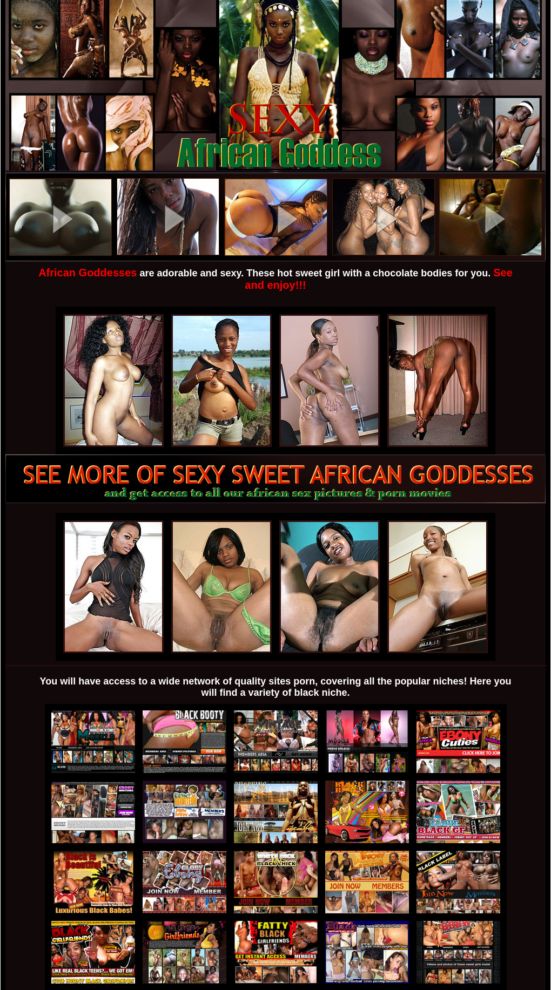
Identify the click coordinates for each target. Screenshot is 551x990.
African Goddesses (87, 273)
